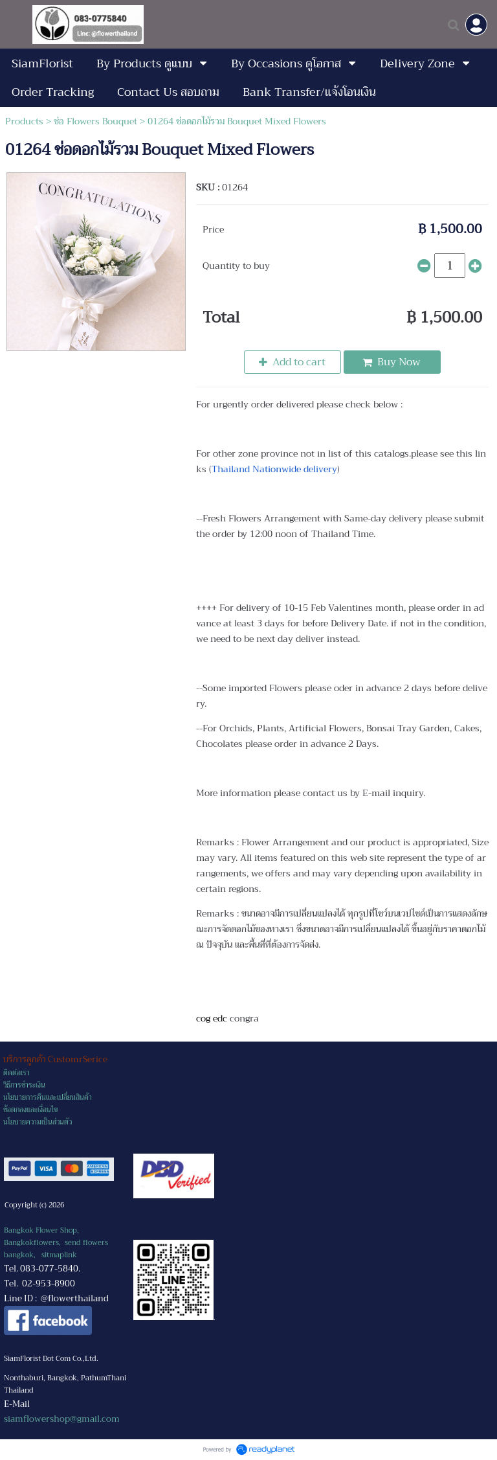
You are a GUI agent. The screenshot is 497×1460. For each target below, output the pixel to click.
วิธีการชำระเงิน (24, 1085)
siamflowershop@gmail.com (62, 1418)
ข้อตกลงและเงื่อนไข (30, 1110)
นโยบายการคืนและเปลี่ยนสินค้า (47, 1097)
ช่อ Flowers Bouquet (95, 121)
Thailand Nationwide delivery (274, 469)
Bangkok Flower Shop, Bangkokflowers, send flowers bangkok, (56, 1242)
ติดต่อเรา (16, 1073)
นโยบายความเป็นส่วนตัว (37, 1122)
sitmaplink (59, 1255)
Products (24, 121)
